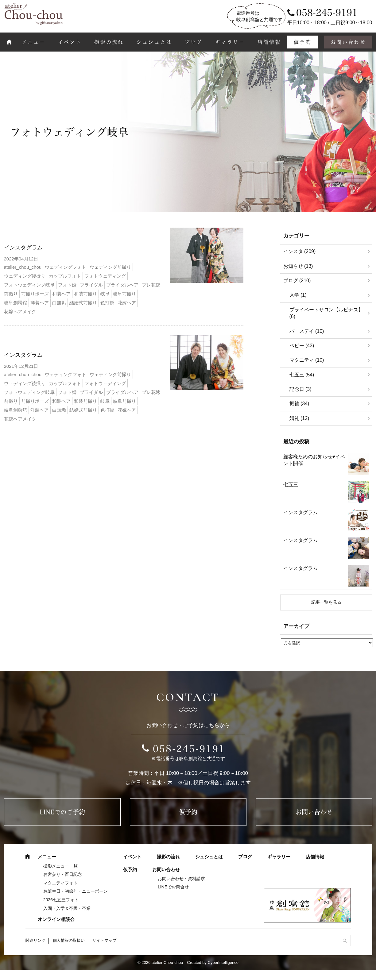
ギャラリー (230, 42)
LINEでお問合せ (173, 886)
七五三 (290, 484)
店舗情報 (269, 42)
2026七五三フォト (61, 899)
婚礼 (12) (299, 418)
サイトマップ (104, 940)
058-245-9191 (189, 748)
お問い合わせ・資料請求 (181, 878)
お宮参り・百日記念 (62, 874)
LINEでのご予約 (62, 812)
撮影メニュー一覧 (60, 866)
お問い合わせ (348, 42)
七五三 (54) (301, 374)
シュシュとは (154, 42)
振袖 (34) (299, 403)
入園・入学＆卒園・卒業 (67, 908)
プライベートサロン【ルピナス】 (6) (326, 313)
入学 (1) (298, 295)
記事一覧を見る (326, 602)
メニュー (33, 42)
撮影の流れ (109, 42)
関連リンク (35, 940)
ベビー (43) (301, 345)
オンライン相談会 (56, 919)
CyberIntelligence (223, 962)
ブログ (194, 42)
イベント (70, 42)
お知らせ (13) (298, 266)
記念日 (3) (300, 389)
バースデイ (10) (306, 331)
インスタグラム (23, 247)
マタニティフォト (60, 882)
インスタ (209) (299, 251)
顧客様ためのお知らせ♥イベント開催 (314, 460)
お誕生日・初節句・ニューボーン (75, 891)
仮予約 (303, 42)
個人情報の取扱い (69, 940)
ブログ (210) (297, 280)
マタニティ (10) (306, 360)
